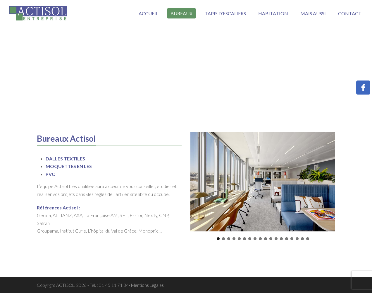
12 (276, 238)
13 (281, 238)
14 (286, 238)
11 (270, 238)
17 (302, 238)
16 (297, 238)
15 (291, 238)
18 (307, 238)
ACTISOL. (66, 285)
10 (265, 238)
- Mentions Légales (146, 285)
